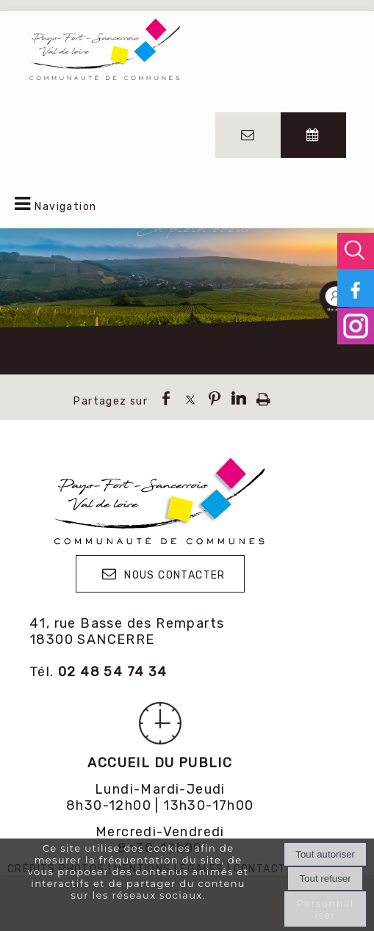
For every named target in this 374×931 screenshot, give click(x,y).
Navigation (65, 206)
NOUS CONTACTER (175, 575)
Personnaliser (325, 909)
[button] (355, 251)
